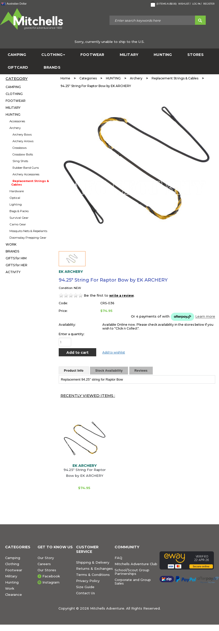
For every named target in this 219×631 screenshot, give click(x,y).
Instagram (50, 582)
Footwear (13, 570)
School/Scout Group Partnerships (132, 572)
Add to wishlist (113, 352)
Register (208, 3)
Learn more (205, 316)
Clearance (13, 594)
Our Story (46, 558)
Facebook (51, 576)
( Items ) (163, 4)
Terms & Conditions (93, 575)
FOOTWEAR (92, 55)
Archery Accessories (26, 174)
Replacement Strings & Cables (30, 182)
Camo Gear (17, 224)
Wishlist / (184, 3)
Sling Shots (20, 161)
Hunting (12, 582)
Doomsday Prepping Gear (27, 237)
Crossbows (20, 148)
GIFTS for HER (16, 265)
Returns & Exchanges (94, 568)
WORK (11, 244)
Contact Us (85, 593)
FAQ (118, 558)
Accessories (17, 121)
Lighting (15, 204)
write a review (121, 295)
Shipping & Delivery (92, 562)
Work (9, 588)
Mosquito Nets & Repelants (28, 231)
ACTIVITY (13, 272)
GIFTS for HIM (16, 258)
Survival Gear (19, 218)
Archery (15, 128)
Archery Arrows (23, 141)
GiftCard (18, 67)
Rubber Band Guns (26, 167)
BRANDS (52, 67)
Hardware (16, 191)
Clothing (12, 564)
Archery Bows (22, 134)
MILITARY (129, 55)
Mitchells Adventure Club (136, 564)
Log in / (197, 3)
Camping (12, 558)
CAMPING (17, 55)
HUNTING (163, 55)
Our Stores (47, 570)
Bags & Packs (19, 211)
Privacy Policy (88, 581)
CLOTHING (53, 55)
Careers (44, 564)
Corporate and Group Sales (133, 581)
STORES (195, 55)
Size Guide (85, 587)
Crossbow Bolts (23, 154)
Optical (14, 198)
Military (11, 576)
